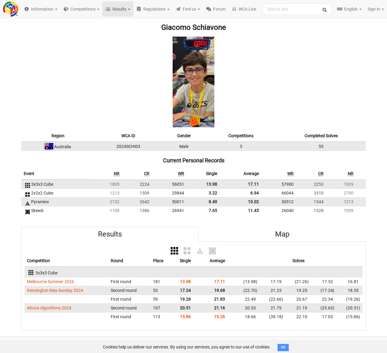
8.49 (213, 201)
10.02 (253, 201)
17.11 (253, 184)
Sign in (376, 9)
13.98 (211, 184)
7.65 (213, 210)
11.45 (253, 210)
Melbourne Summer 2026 (50, 281)
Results (110, 234)
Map (282, 234)
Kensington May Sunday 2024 (55, 290)
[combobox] (297, 9)
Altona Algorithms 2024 (49, 308)
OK (283, 347)
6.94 (254, 193)
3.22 (213, 193)
